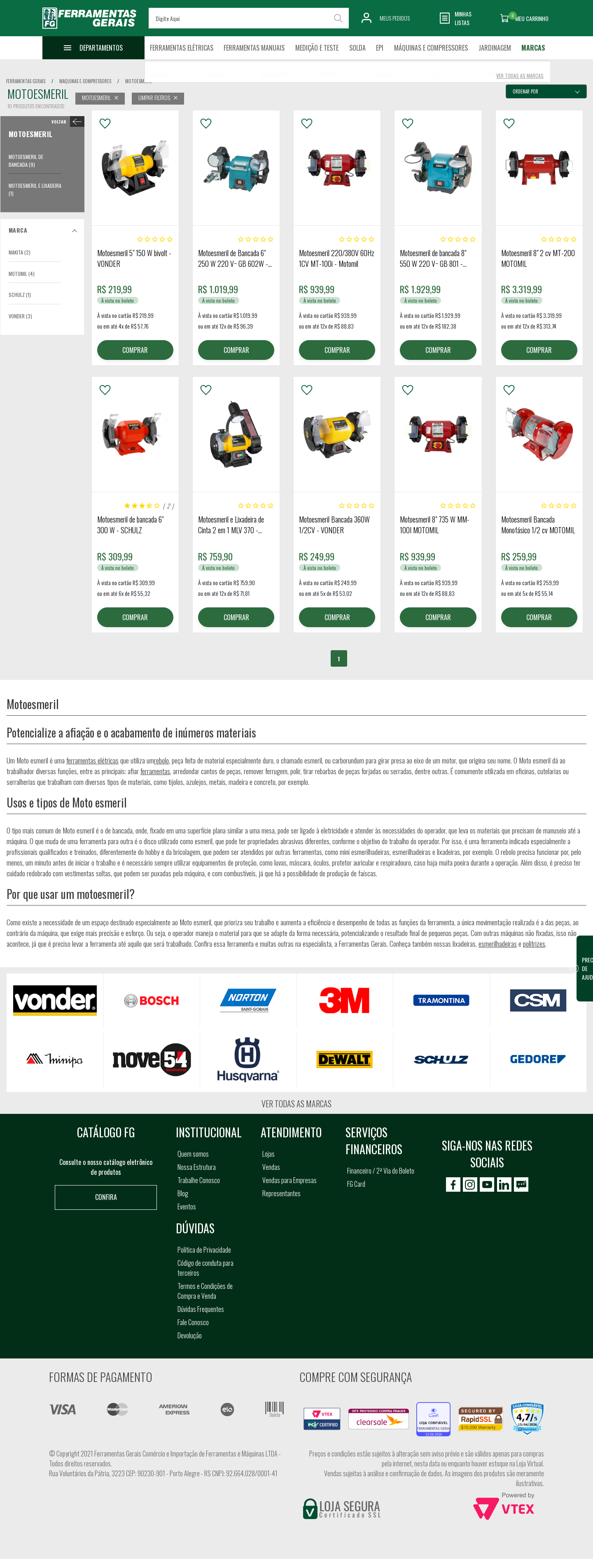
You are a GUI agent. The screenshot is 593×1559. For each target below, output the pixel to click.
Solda (357, 48)
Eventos (186, 1206)
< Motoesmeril (66, 121)
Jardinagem (495, 48)
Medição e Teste (317, 48)
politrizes (534, 943)
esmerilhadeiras (498, 943)
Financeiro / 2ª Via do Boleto (380, 1171)
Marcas (533, 48)
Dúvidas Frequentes (200, 1309)
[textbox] (249, 18)
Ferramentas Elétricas (181, 48)
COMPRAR (135, 350)
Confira (106, 1197)
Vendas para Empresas (289, 1180)
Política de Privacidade (204, 1250)
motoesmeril (138, 81)
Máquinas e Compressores (431, 48)
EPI (379, 48)
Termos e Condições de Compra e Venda (205, 1291)
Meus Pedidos (395, 18)
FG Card (356, 1184)
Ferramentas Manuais (254, 48)
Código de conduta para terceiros (205, 1268)
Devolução (189, 1335)
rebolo (161, 760)
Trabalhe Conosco (198, 1180)
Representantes (281, 1193)
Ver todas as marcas (296, 1103)
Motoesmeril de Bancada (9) (26, 160)
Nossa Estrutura (196, 1167)
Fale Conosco (193, 1322)
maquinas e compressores (85, 81)
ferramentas (155, 770)
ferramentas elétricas (92, 760)
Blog (182, 1193)
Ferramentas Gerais (25, 81)
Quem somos (193, 1154)
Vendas (271, 1167)
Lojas (268, 1154)
